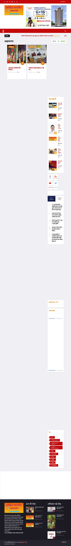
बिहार (53, 462)
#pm (53, 451)
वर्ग (58, 41)
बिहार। (53, 459)
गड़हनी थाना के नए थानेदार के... (38, 524)
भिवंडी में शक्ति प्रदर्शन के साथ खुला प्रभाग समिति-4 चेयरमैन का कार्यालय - (46, 36)
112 (18, 72)
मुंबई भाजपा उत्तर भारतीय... (60, 126)
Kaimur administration (55, 447)
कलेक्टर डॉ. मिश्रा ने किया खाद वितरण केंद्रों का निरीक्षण (57, 228)
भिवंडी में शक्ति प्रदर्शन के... (39, 508)
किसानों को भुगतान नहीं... (60, 162)
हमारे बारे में (63, 2)
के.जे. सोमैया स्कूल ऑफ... (59, 138)
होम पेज (54, 41)
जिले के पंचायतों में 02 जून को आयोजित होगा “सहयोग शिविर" (57, 221)
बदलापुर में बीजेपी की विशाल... (14, 69)
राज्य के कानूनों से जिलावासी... (60, 508)
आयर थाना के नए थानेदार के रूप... (38, 516)
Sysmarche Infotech (9, 544)
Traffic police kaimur (55, 443)
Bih (52, 437)
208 (38, 72)
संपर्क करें (64, 542)
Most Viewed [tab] (52, 198)
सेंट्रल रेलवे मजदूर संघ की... (60, 104)
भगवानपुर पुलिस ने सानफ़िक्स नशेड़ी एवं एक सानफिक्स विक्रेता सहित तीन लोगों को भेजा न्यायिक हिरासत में (57, 237)
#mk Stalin (54, 454)
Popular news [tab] (60, 198)
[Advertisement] (55, 71)
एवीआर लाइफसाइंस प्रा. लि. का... (36, 69)
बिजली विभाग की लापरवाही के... (60, 515)
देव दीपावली (54, 465)
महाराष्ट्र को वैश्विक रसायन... (60, 115)
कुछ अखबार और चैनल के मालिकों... (61, 532)
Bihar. (53, 456)
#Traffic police (55, 440)
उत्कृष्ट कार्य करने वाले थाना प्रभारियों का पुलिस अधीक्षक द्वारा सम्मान (56, 214)
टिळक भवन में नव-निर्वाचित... (60, 151)
